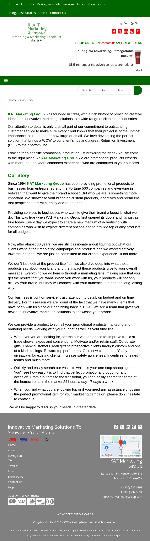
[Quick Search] (87, 90)
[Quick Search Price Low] (107, 90)
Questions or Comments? (24, 495)
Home (13, 4)
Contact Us (58, 13)
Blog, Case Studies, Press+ (28, 13)
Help (11, 487)
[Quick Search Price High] (125, 90)
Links (81, 4)
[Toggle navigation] (6, 80)
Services (68, 4)
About (12, 450)
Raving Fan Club (48, 4)
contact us (108, 43)
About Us (27, 4)
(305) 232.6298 (132, 487)
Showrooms (96, 4)
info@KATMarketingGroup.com (122, 496)
